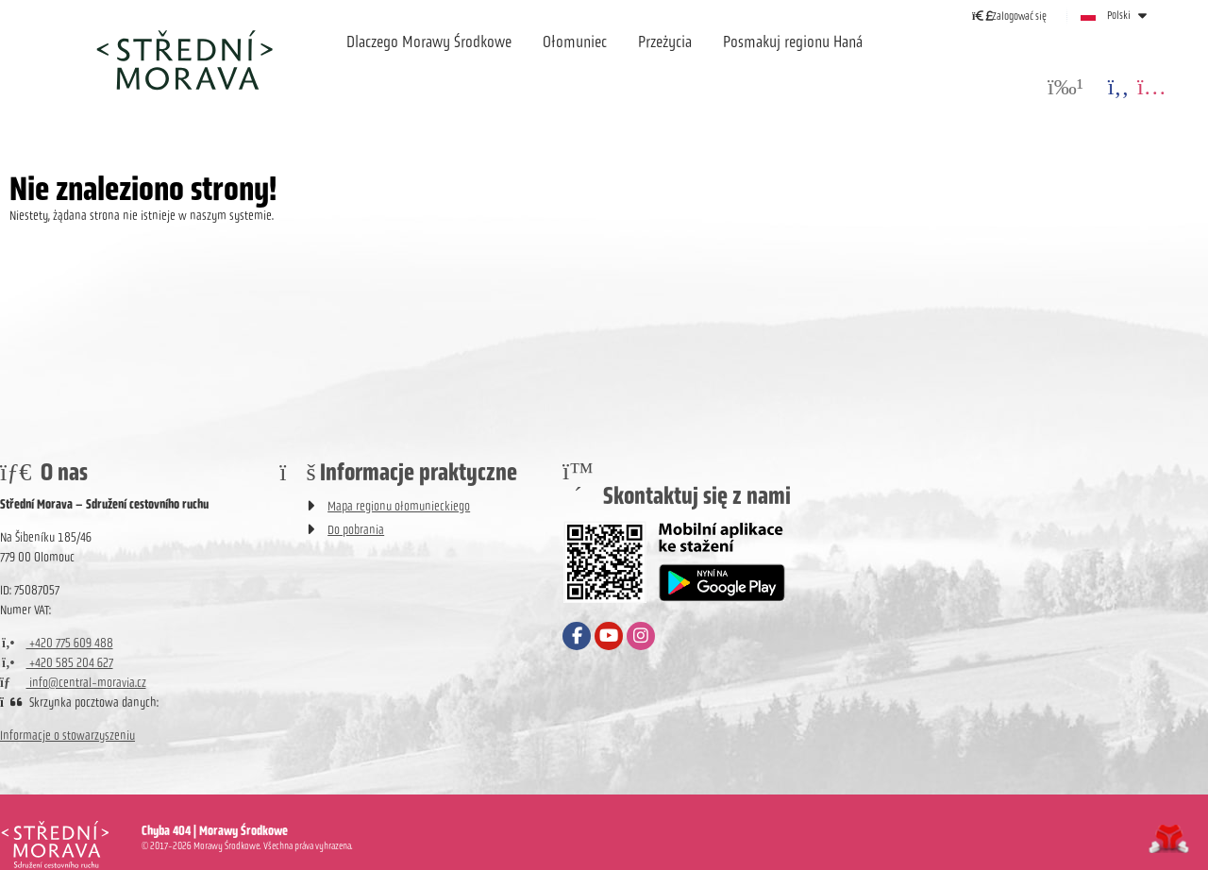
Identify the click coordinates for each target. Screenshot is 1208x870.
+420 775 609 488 (56, 643)
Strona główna (184, 59)
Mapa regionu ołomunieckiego (398, 506)
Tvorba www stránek (1169, 839)
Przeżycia (665, 41)
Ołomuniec (575, 41)
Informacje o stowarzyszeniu (67, 736)
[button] (1009, 16)
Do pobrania (355, 530)
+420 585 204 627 (56, 663)
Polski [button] (1119, 15)
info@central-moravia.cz (73, 683)
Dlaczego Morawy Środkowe (429, 41)
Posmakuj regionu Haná (793, 41)
